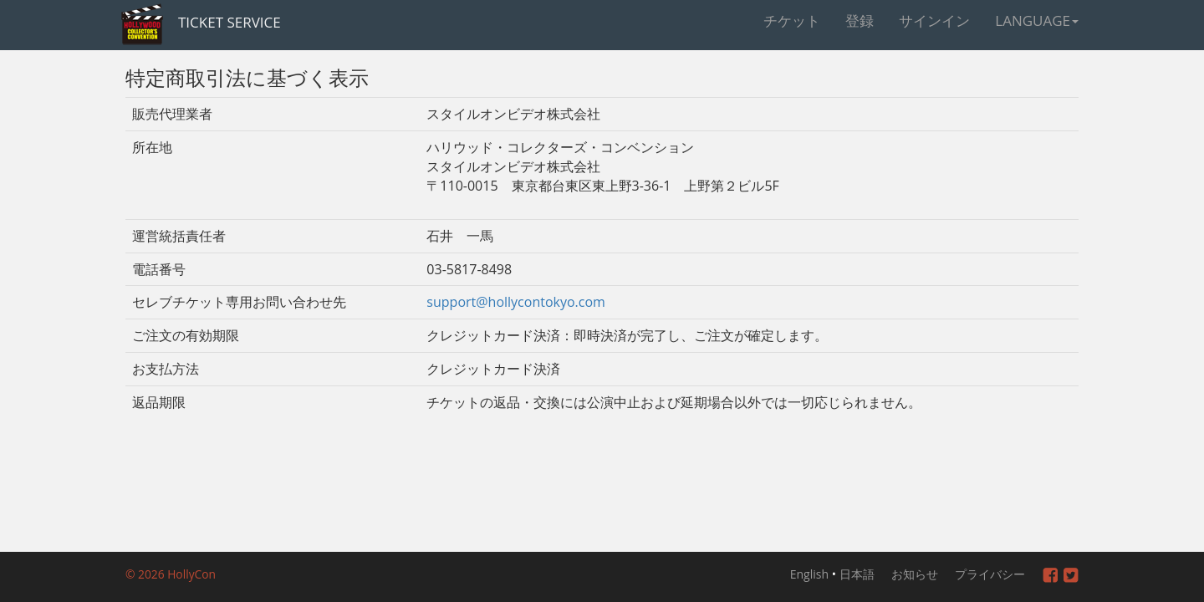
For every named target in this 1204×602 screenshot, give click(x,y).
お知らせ (914, 574)
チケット (791, 20)
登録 (859, 20)
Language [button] (1037, 20)
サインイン (934, 20)
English (809, 574)
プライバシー (990, 574)
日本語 (857, 574)
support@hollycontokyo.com (515, 302)
